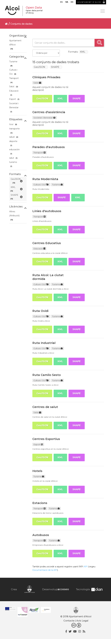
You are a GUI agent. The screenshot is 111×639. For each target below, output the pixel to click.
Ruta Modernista (45, 179)
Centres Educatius (46, 243)
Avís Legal (82, 620)
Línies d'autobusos (46, 211)
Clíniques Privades (46, 77)
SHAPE (77, 98)
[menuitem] (61, 2)
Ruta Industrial (44, 343)
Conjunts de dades (21, 23)
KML (60, 98)
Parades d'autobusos (48, 147)
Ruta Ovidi (40, 311)
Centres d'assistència (48, 112)
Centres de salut (45, 407)
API (86, 566)
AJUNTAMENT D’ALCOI (89, 2)
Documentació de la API (44, 570)
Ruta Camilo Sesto (46, 375)
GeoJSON (42, 98)
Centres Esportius (46, 439)
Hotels (37, 471)
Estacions (39, 503)
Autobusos (40, 535)
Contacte (68, 620)
